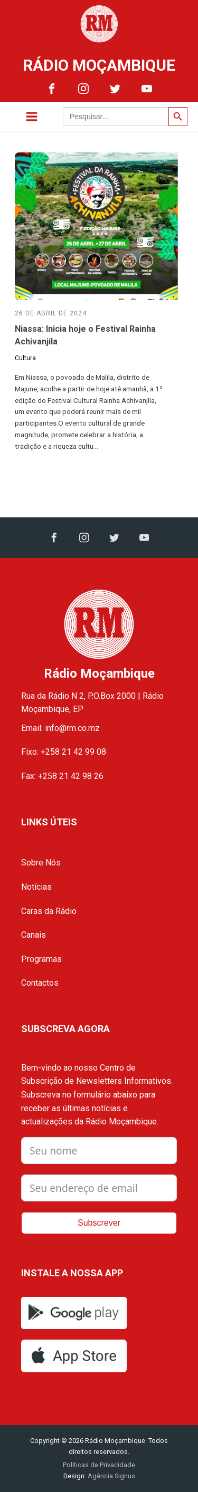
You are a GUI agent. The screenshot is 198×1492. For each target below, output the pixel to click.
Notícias (36, 887)
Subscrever (99, 1222)
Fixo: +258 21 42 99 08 (63, 752)
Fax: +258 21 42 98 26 (62, 776)
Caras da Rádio (49, 911)
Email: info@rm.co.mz (60, 728)
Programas (41, 959)
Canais (33, 935)
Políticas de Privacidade (99, 1465)
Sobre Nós (41, 863)
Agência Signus (110, 1476)
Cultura (25, 358)
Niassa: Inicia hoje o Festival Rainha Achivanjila (85, 335)
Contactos (40, 983)
